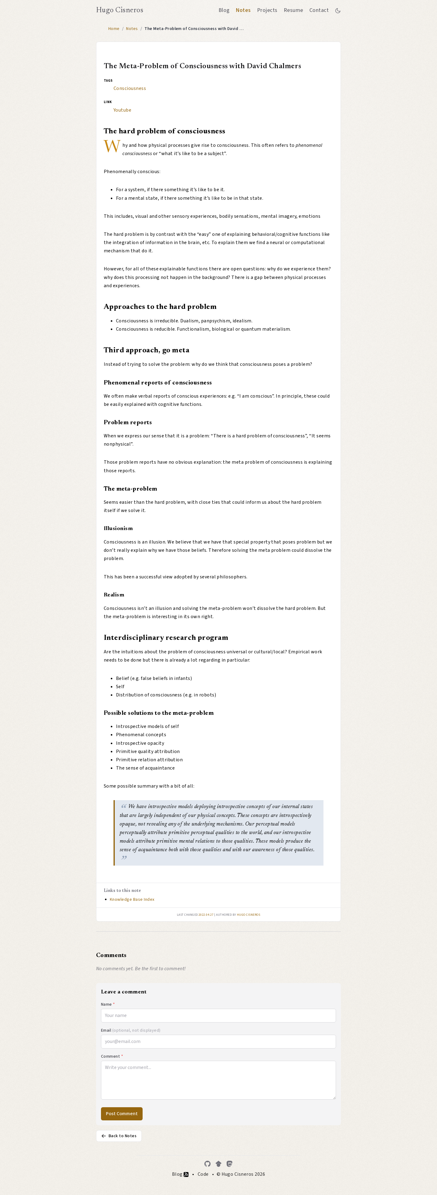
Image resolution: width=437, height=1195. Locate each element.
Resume (293, 10)
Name (108, 1004)
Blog (224, 10)
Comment (112, 1056)
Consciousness (130, 88)
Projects (267, 10)
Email (131, 1030)
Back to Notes (118, 1136)
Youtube (122, 110)
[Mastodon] (229, 1164)
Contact (319, 10)
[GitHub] (207, 1164)
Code (203, 1174)
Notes (243, 10)
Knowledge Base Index (132, 899)
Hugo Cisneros (119, 10)
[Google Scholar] (218, 1164)
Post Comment (122, 1113)
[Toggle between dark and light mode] (338, 10)
